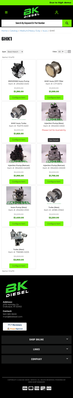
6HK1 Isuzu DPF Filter (54, 81)
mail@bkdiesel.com (12, 317)
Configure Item (18, 97)
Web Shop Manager (36, 382)
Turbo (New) (54, 207)
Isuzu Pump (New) (19, 207)
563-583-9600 (10, 314)
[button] (36, 23)
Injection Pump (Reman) (18, 165)
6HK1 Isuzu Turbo (18, 123)
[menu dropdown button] (6, 12)
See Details (54, 140)
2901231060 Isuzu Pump (18, 81)
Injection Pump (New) (54, 123)
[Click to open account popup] (57, 12)
